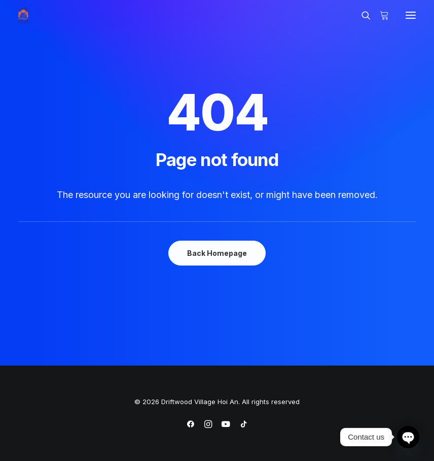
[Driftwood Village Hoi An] (23, 15)
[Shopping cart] (380, 15)
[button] (410, 15)
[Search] (361, 15)
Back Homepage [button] (217, 253)
